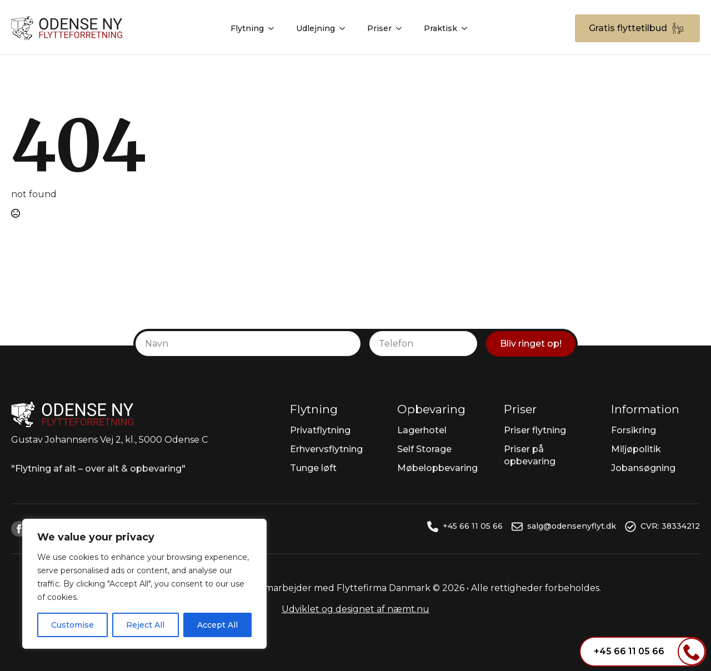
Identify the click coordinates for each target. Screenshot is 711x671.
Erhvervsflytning (326, 449)
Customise (72, 625)
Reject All (145, 625)
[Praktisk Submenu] (467, 26)
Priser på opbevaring (529, 455)
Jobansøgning (643, 468)
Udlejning (315, 26)
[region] (144, 584)
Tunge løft (313, 468)
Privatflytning (320, 430)
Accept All (217, 625)
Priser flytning (535, 430)
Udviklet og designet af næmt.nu (355, 609)
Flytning (247, 26)
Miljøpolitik (636, 449)
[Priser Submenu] (402, 26)
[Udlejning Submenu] (345, 26)
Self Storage (424, 449)
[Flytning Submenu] (274, 26)
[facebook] (19, 529)
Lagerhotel (422, 430)
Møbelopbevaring (437, 468)
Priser (379, 26)
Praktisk (440, 26)
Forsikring (633, 430)
